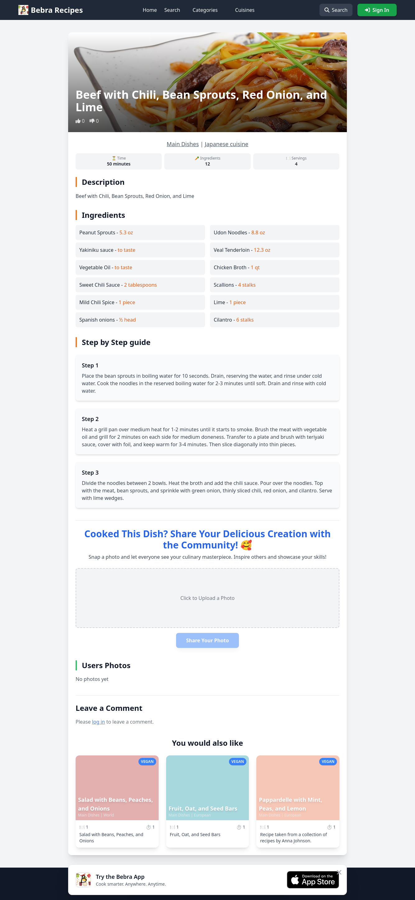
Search (172, 10)
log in (98, 721)
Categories (205, 10)
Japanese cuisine (226, 144)
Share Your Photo (207, 640)
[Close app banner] (339, 872)
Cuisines (245, 10)
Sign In (377, 10)
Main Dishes (183, 144)
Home (150, 10)
